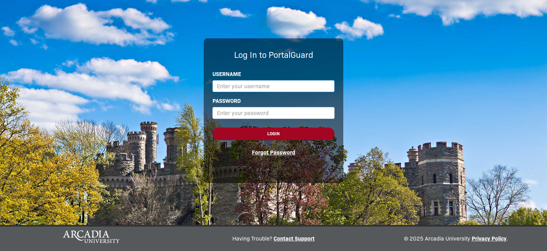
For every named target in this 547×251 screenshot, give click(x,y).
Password (226, 101)
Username (226, 74)
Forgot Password (273, 152)
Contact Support (294, 238)
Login (273, 133)
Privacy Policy (489, 238)
